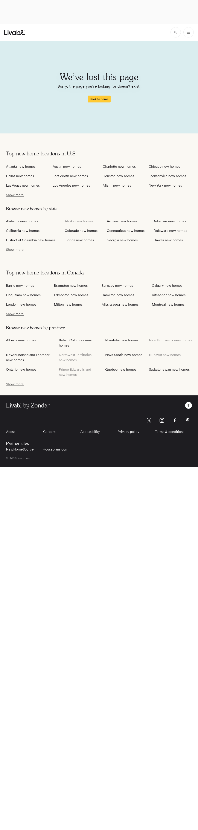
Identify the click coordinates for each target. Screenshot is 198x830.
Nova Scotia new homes (123, 355)
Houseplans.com (55, 449)
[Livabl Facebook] (175, 420)
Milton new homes (68, 304)
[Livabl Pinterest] (187, 420)
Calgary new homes (167, 285)
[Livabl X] (149, 420)
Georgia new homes (122, 240)
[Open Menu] (188, 32)
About (10, 432)
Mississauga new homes (120, 304)
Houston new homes (118, 176)
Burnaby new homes (117, 285)
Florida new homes (79, 240)
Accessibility (90, 432)
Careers (49, 432)
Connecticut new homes (126, 231)
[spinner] (176, 32)
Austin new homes (67, 166)
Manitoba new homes (121, 340)
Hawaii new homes (168, 240)
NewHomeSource (20, 449)
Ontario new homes (21, 369)
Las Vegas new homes (23, 185)
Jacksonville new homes (167, 176)
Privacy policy (128, 432)
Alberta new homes (21, 340)
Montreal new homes (168, 304)
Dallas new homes (20, 176)
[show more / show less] (15, 195)
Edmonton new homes (71, 295)
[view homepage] (14, 32)
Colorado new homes (81, 231)
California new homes (23, 231)
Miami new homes (117, 185)
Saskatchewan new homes (169, 369)
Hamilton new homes (118, 295)
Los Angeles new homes (71, 185)
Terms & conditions (169, 432)
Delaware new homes (170, 231)
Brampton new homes (71, 285)
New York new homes (165, 185)
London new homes (21, 304)
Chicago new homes (164, 166)
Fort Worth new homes (70, 176)
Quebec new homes (120, 369)
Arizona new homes (122, 221)
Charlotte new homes (119, 166)
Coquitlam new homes (23, 295)
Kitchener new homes (169, 295)
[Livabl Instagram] (162, 420)
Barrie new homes (20, 285)
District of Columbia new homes (30, 240)
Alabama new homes (22, 221)
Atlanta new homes (20, 166)
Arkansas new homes (170, 221)
